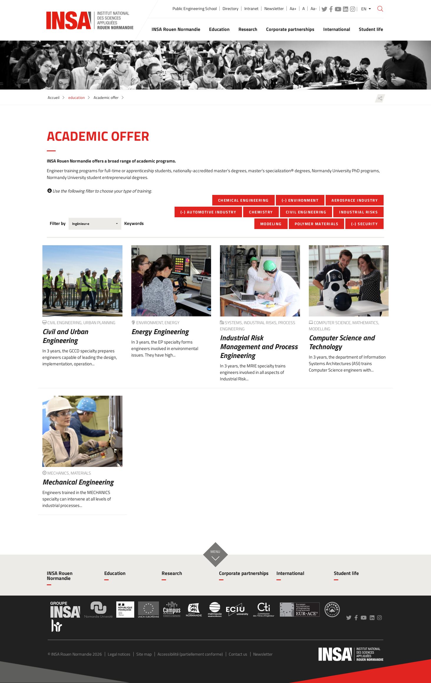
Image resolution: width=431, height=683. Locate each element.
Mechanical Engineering (77, 482)
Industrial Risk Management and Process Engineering (259, 346)
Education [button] (219, 29)
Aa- (314, 8)
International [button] (336, 29)
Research (172, 573)
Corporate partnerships (243, 573)
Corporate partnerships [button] (290, 29)
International (290, 573)
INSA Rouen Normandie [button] (176, 29)
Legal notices (119, 654)
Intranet (251, 8)
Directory (230, 8)
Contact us (238, 654)
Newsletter (274, 8)
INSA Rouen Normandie (59, 575)
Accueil (53, 97)
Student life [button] (371, 29)
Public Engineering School (195, 8)
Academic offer (106, 97)
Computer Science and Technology (341, 342)
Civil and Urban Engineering (65, 336)
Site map (144, 654)
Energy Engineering (159, 331)
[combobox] (95, 224)
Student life (346, 573)
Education (114, 573)
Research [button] (247, 29)
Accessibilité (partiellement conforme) (190, 654)
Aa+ (293, 8)
